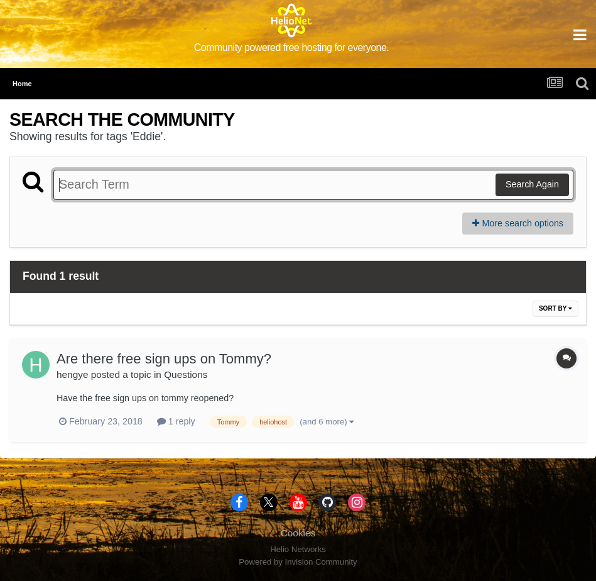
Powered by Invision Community (298, 562)
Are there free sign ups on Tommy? (164, 359)
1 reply (176, 421)
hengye (73, 374)
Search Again (532, 184)
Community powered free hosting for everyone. (291, 47)
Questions (185, 374)
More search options (517, 223)
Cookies (298, 533)
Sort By (555, 308)
